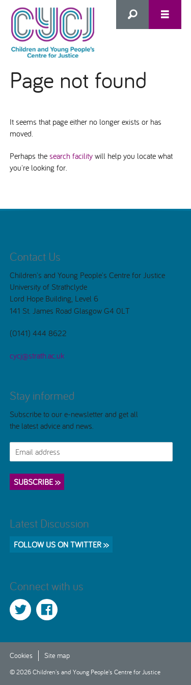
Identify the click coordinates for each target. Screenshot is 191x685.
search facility (71, 156)
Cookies (21, 655)
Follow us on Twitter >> (61, 544)
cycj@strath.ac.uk (37, 355)
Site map (57, 655)
